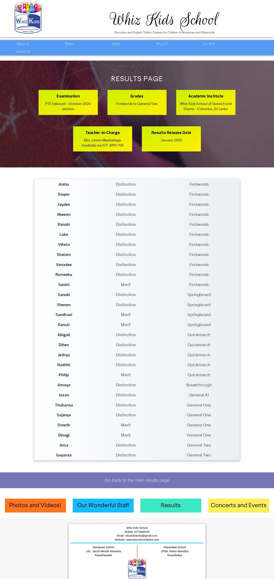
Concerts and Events (239, 497)
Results (171, 497)
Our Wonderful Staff (103, 497)
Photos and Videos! (35, 497)
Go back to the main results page (137, 472)
